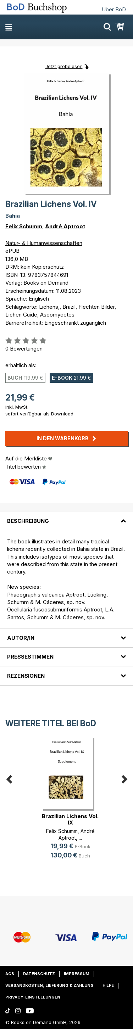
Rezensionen (26, 675)
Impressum (76, 973)
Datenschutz (39, 973)
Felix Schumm (23, 226)
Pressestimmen (30, 656)
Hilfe (108, 985)
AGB (9, 973)
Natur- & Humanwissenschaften (43, 243)
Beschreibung (28, 521)
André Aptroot (65, 226)
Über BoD (114, 9)
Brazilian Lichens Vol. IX (70, 819)
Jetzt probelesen (64, 66)
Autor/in (20, 637)
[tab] (66, 517)
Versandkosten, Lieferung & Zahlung (49, 985)
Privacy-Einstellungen (32, 997)
